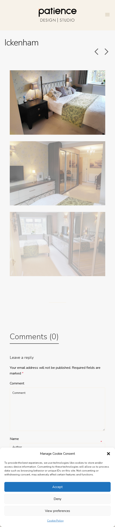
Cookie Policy (55, 520)
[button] (108, 453)
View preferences (57, 511)
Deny (57, 499)
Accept (57, 487)
